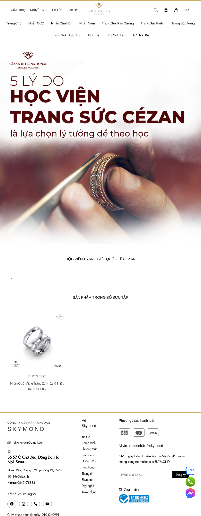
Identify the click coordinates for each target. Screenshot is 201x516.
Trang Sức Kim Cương (118, 23)
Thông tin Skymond (87, 476)
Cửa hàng (18, 10)
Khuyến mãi (38, 10)
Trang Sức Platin (152, 23)
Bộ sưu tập (117, 35)
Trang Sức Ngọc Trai (66, 35)
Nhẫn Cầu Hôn (61, 23)
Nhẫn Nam (87, 23)
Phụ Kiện (94, 35)
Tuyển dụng (89, 492)
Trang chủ (14, 23)
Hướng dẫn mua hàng (89, 464)
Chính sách (89, 442)
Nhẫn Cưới (36, 23)
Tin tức (57, 10)
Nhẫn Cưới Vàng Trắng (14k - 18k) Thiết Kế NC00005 (37, 386)
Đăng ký (181, 474)
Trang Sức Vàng (183, 23)
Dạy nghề (88, 485)
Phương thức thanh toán (89, 452)
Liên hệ (72, 10)
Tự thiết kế (140, 35)
